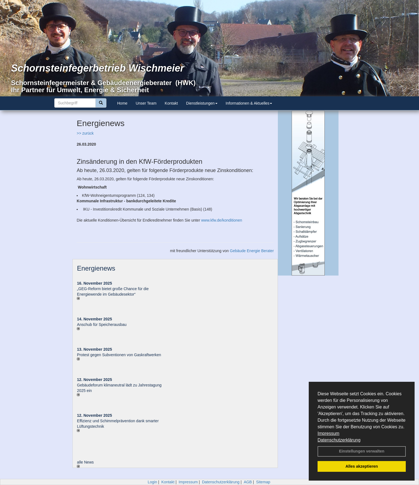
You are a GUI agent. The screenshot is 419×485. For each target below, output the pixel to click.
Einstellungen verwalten (362, 451)
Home (122, 103)
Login (152, 482)
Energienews (96, 268)
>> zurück (85, 133)
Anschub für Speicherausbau (102, 324)
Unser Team (146, 103)
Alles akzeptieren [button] (361, 466)
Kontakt (171, 103)
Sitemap (263, 482)
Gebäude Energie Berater (252, 251)
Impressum (328, 433)
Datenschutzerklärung (339, 440)
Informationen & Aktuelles (249, 103)
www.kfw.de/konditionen (221, 220)
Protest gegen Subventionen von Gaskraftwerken (119, 355)
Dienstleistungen (201, 103)
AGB (248, 482)
